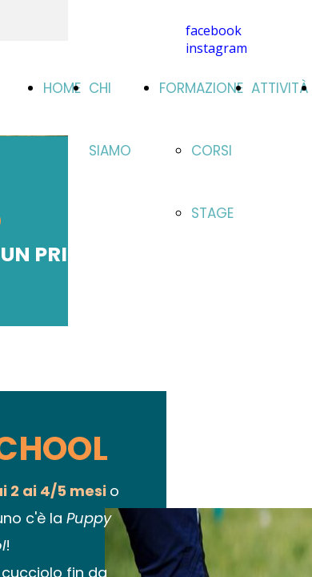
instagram (216, 48)
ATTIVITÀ (280, 88)
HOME (62, 88)
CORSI (211, 150)
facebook (214, 30)
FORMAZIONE (201, 88)
